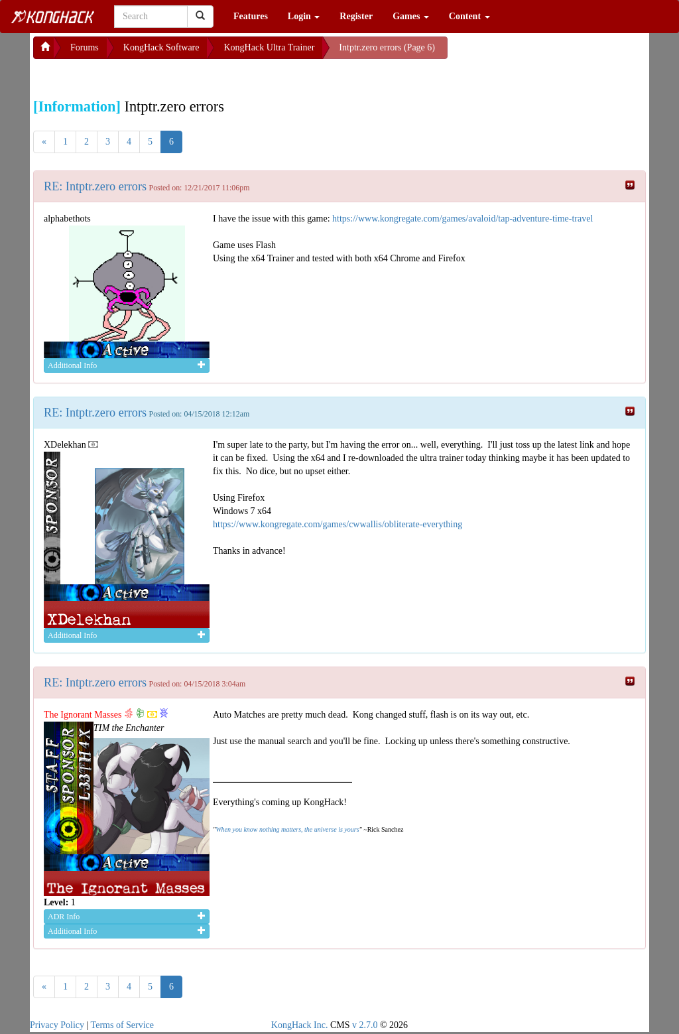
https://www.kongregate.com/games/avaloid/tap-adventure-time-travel (462, 219)
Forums (84, 47)
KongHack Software (161, 47)
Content (469, 16)
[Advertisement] (139, 75)
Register (356, 16)
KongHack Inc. (299, 1025)
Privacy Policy (57, 1025)
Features (250, 16)
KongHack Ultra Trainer (268, 47)
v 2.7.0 (365, 1025)
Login (304, 16)
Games (411, 16)
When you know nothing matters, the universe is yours (287, 829)
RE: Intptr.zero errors (95, 186)
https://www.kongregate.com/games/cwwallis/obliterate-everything (337, 524)
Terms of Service (122, 1025)
